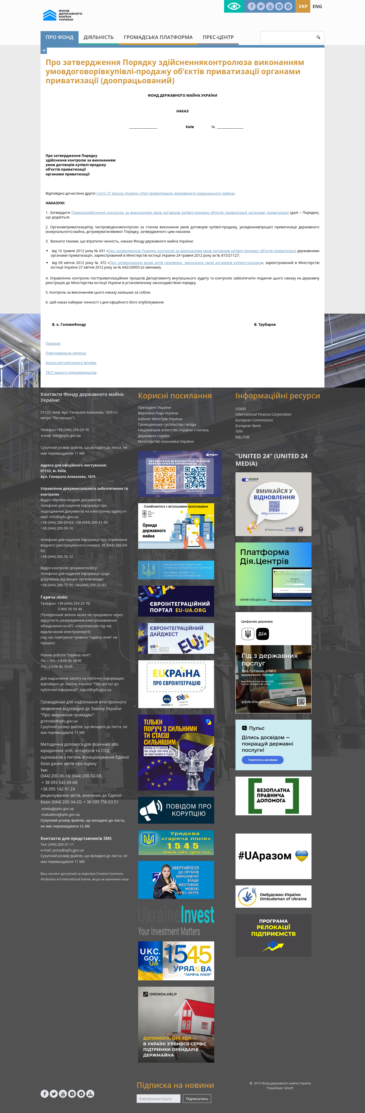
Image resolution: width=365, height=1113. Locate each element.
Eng (317, 6)
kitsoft (288, 1088)
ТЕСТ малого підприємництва (71, 372)
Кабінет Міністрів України (160, 418)
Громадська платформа (158, 37)
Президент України (154, 407)
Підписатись (197, 1098)
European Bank (248, 425)
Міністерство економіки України (166, 441)
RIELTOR (242, 437)
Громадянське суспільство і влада (167, 424)
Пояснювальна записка (66, 353)
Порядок (53, 343)
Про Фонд (60, 37)
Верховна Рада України (158, 413)
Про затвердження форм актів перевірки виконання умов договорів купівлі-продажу (185, 262)
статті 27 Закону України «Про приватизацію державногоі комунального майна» (165, 193)
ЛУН (239, 431)
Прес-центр (218, 37)
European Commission (254, 420)
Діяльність (99, 37)
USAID (240, 408)
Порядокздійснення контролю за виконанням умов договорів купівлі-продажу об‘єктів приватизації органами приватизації (180, 212)
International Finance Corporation (263, 414)
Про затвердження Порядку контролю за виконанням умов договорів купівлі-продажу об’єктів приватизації (202, 250)
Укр (303, 6)
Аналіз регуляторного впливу (71, 362)
